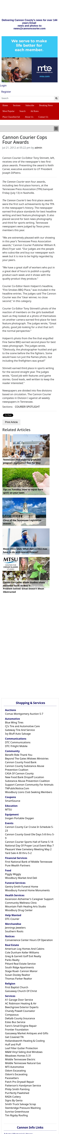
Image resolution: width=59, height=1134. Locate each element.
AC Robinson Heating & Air (21, 1003)
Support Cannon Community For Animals (29, 784)
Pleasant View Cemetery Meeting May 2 (28, 849)
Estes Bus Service (15, 1022)
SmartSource (12, 801)
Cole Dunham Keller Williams (22, 952)
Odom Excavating (15, 1070)
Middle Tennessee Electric (20, 1059)
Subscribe (29, 105)
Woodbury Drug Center (19, 910)
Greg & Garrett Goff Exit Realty (23, 956)
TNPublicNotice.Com (17, 788)
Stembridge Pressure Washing (23, 1108)
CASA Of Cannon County (19, 773)
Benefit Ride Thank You (18, 755)
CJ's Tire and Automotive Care (22, 726)
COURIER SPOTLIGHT (27, 406)
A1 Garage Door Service (19, 999)
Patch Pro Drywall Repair (19, 1081)
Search (22, 111)
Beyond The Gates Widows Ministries (26, 758)
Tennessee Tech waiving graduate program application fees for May (22, 461)
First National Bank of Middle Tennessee (28, 861)
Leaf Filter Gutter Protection (21, 1048)
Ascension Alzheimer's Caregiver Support (29, 899)
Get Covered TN (14, 1037)
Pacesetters (12, 1078)
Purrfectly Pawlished (17, 1093)
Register (6, 91)
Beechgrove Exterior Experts (21, 1007)
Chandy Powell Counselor (20, 1011)
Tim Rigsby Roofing (16, 1115)
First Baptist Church (16, 987)
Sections (16, 105)
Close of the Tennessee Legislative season (22, 522)
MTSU (8, 809)
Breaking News (46, 105)
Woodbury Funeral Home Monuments (27, 890)
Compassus (12, 1014)
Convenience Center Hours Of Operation (29, 940)
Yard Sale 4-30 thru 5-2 (18, 853)
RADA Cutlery (13, 1096)
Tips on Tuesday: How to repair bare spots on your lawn (23, 491)
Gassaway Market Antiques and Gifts (26, 1033)
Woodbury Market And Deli (21, 878)
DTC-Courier (12, 919)
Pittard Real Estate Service (20, 963)
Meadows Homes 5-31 (18, 1055)
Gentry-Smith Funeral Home (21, 886)
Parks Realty (12, 960)
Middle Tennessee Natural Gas (23, 1063)
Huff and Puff (13, 1044)
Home (5, 105)
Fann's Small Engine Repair (21, 1026)
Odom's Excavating (16, 1074)
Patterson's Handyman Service (23, 1085)
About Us (29, 117)
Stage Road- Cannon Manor (21, 971)
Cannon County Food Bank (21, 762)
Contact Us (43, 117)
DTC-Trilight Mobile (16, 746)
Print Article (11, 422)
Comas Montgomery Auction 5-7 (24, 713)
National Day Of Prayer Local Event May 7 (29, 845)
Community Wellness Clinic (21, 902)
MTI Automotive (14, 1067)
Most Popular (8, 111)
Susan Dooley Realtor (17, 975)
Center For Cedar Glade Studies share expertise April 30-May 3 (24, 584)
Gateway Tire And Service (20, 730)
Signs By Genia (13, 1100)
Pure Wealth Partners (17, 865)
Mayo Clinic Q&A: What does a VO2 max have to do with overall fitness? (25, 550)
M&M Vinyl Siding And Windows (23, 1052)
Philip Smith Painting (17, 1089)
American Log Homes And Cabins (24, 948)
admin (38, 147)
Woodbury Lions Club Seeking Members (28, 792)
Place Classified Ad (11, 117)
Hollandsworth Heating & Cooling (25, 1040)
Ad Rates (35, 111)
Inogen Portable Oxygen (19, 818)
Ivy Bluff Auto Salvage (18, 733)
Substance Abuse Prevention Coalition (27, 781)
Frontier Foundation (17, 1029)
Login (3, 85)
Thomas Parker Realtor (18, 978)
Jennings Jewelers (15, 927)
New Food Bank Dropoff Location (24, 777)
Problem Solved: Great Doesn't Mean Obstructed (23, 590)
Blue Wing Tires (14, 722)
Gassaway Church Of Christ (21, 991)
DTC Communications (17, 742)
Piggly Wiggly (13, 874)
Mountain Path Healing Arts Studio (25, 906)
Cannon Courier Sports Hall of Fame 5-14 (29, 842)
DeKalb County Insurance (20, 1018)
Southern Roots (14, 931)
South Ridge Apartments (19, 967)
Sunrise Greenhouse (17, 1111)
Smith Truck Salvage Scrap (20, 1104)
